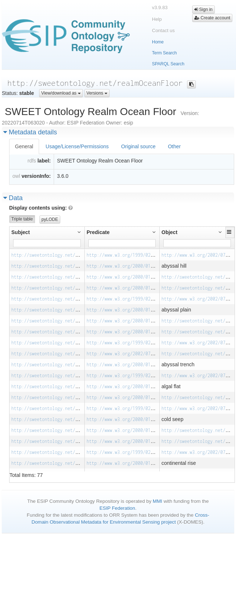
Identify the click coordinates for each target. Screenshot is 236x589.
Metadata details (30, 132)
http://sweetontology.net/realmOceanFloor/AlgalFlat (75, 375)
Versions (97, 93)
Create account (212, 17)
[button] (230, 232)
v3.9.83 (160, 7)
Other (174, 146)
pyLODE (50, 219)
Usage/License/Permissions (77, 146)
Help (157, 19)
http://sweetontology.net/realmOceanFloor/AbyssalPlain (79, 299)
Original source (138, 146)
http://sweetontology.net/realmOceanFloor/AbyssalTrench (80, 342)
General (24, 146)
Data (13, 198)
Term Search (164, 53)
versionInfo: (36, 176)
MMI (157, 501)
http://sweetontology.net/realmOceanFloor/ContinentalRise (83, 452)
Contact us (163, 30)
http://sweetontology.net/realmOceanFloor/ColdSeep (74, 408)
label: (44, 161)
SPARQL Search (168, 63)
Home (158, 42)
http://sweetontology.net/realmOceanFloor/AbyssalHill (77, 255)
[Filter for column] (47, 243)
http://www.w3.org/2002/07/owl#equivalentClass (144, 353)
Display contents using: (41, 207)
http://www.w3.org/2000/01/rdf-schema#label (140, 266)
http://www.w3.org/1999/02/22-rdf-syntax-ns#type (147, 255)
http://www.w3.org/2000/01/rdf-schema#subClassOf (147, 277)
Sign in (203, 9)
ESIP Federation (117, 508)
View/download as (61, 93)
